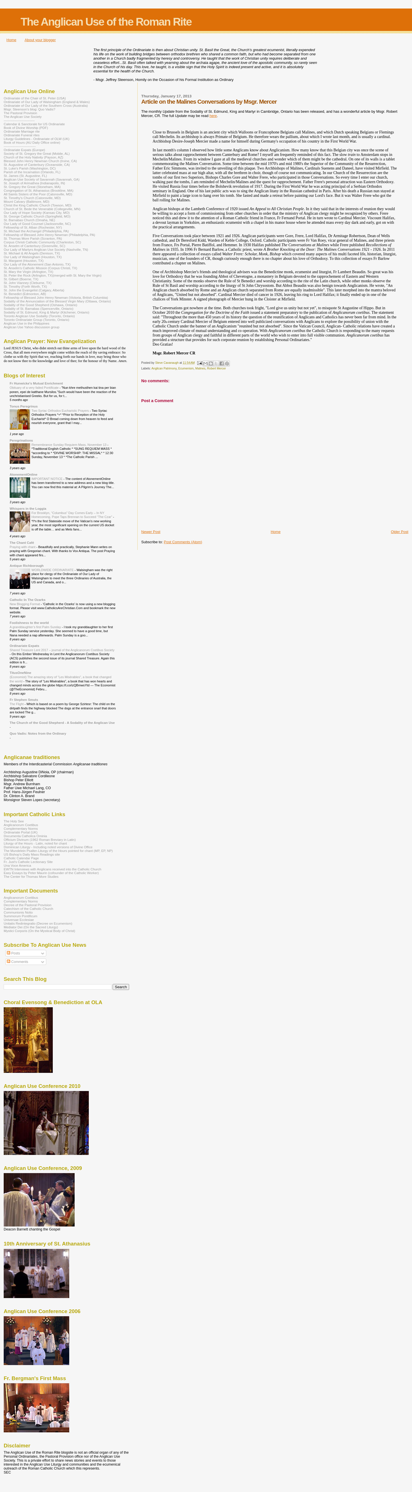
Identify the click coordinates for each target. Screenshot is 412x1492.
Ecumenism (186, 368)
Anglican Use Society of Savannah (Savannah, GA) (41, 179)
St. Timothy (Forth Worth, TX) (25, 286)
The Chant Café (22, 542)
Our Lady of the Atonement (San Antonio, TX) (37, 264)
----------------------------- (20, 146)
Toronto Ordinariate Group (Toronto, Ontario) (36, 319)
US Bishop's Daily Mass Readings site (32, 854)
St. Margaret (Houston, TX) (23, 260)
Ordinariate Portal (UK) (20, 832)
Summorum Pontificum (20, 916)
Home (11, 40)
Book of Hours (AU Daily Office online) (32, 142)
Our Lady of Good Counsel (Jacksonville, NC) (37, 223)
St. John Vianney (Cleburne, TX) (27, 283)
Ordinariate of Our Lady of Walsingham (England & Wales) (47, 102)
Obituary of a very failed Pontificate (35, 387)
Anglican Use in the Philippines (26, 323)
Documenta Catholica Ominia (25, 836)
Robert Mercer (216, 368)
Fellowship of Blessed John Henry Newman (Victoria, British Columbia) (56, 297)
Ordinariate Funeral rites (21, 135)
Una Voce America (17, 865)
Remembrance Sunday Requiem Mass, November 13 (69, 444)
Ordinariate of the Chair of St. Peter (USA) (35, 98)
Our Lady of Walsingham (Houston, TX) (33, 257)
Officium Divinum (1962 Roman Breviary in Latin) (40, 839)
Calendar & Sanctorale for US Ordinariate (34, 124)
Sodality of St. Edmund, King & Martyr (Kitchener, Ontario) (46, 312)
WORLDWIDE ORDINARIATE (53, 570)
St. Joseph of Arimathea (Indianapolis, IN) (34, 183)
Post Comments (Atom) (183, 542)
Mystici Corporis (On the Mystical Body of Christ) (39, 931)
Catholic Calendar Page (21, 858)
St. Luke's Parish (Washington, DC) (30, 168)
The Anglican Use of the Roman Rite (106, 22)
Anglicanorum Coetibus (21, 825)
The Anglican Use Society (23, 116)
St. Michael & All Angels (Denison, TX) (32, 253)
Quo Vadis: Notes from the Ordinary (38, 733)
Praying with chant (23, 547)
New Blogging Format (25, 604)
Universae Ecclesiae (19, 919)
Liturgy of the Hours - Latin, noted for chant (35, 843)
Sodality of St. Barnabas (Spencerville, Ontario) (38, 308)
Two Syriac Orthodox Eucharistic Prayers (60, 410)
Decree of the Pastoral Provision (27, 905)
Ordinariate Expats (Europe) (24, 150)
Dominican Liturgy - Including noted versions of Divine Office (48, 847)
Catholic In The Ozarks (27, 599)
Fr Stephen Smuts (24, 699)
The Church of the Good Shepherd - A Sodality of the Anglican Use (62, 722)
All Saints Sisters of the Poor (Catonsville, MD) (38, 194)
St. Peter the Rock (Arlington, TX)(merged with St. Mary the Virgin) (53, 275)
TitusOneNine (20, 672)
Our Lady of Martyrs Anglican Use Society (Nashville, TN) (46, 249)
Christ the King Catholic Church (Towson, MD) (38, 205)
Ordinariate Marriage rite (22, 131)
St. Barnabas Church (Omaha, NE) (29, 220)
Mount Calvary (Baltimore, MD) (26, 201)
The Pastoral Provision (20, 113)
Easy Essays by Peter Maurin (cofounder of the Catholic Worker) (51, 873)
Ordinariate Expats (24, 645)
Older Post (399, 532)
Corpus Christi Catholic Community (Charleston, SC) (42, 242)
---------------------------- (19, 120)
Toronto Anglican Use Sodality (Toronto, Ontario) (39, 316)
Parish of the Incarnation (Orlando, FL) (32, 172)
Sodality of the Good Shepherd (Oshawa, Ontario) (40, 305)
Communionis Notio (18, 912)
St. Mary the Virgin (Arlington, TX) (28, 271)
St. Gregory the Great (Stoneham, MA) (32, 187)
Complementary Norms (21, 828)
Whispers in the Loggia (28, 508)
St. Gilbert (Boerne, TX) (21, 279)
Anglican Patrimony (164, 368)
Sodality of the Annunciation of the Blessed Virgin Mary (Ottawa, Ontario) (57, 301)
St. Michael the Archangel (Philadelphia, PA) (36, 231)
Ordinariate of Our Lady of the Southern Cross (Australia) (46, 105)
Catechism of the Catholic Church (28, 908)
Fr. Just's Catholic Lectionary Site (28, 862)
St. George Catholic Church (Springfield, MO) (37, 216)
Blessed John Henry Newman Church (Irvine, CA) (40, 161)
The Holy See (14, 821)
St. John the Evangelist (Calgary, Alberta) (34, 290)
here (213, 116)
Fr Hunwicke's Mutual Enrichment (36, 383)
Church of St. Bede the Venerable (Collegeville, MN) (42, 209)
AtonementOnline (23, 474)
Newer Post (150, 532)
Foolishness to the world (29, 622)
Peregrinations (21, 440)
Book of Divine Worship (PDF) (26, 127)
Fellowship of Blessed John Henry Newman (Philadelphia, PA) (49, 235)
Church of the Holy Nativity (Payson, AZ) (33, 157)
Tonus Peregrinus (24, 406)
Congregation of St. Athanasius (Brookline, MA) (38, 190)
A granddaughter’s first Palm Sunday (36, 627)
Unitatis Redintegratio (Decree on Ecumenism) (38, 923)
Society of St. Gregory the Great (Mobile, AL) (37, 153)
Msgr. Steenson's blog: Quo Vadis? (29, 109)
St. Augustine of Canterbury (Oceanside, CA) (37, 164)
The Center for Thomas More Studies (31, 876)
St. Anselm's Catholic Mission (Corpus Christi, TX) (40, 268)
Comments (17, 962)
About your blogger (40, 40)
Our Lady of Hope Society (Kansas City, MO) (37, 212)
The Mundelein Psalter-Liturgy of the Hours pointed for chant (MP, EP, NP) (58, 850)
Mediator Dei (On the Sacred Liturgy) (31, 927)
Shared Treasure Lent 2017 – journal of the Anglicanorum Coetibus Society (62, 650)
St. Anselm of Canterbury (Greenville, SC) (34, 246)
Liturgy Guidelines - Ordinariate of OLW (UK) (37, 139)
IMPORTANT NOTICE (47, 478)
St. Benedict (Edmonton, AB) (25, 294)
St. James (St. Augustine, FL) (25, 175)
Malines (200, 368)
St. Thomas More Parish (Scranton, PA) (33, 238)
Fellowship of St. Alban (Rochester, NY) (33, 227)
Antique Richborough (27, 565)
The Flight (17, 704)
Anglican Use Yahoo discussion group (31, 327)
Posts (13, 953)
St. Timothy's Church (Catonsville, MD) (32, 198)
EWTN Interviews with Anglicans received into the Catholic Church (52, 869)
